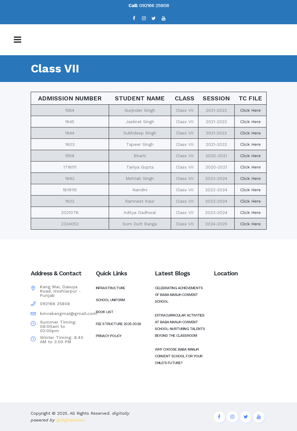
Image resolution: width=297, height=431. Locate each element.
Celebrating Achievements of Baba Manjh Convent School (179, 295)
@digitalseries (70, 419)
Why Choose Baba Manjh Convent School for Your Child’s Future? (179, 356)
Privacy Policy (109, 336)
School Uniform (110, 300)
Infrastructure (110, 288)
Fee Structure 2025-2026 (118, 324)
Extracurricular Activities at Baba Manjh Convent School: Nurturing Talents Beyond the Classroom (180, 325)
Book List (105, 312)
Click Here (250, 110)
